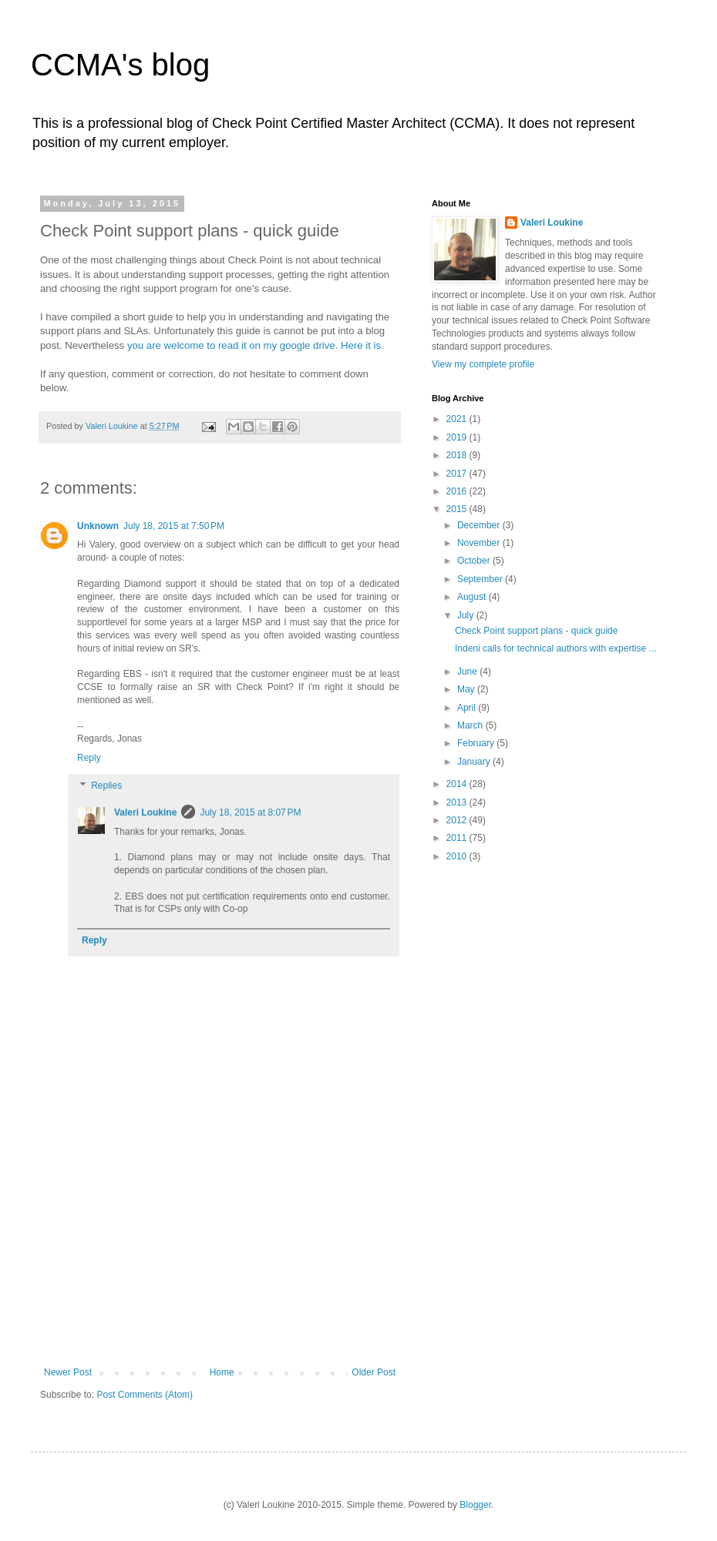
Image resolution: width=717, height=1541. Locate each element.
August (473, 596)
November (480, 543)
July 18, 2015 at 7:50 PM (173, 526)
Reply (89, 757)
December (480, 525)
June (468, 671)
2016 (458, 491)
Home (222, 1372)
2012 (458, 820)
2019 (458, 437)
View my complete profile (483, 364)
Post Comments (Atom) (144, 1394)
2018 (458, 455)
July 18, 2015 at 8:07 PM (250, 812)
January (475, 761)
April (467, 707)
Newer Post (68, 1372)
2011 (458, 837)
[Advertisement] (219, 1271)
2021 (458, 419)
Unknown (98, 526)
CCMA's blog (120, 65)
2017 (458, 473)
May (467, 689)
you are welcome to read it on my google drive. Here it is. (255, 345)
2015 (458, 509)
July (466, 615)
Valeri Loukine (145, 812)
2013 (458, 802)
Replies (106, 785)
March (471, 725)
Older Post (374, 1372)
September (481, 579)
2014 (458, 784)
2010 (458, 856)
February (477, 743)
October (475, 560)
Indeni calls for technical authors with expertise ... (555, 648)
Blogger (475, 1504)
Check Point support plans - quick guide (536, 630)
